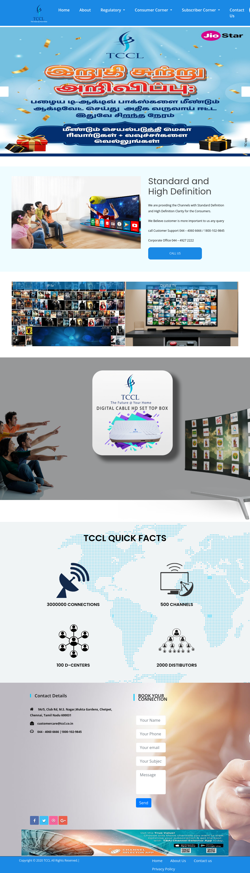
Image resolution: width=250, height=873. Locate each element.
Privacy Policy (163, 868)
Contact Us (237, 13)
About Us (178, 860)
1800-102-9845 (71, 732)
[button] (113, 10)
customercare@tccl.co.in (55, 723)
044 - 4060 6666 (48, 732)
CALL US (175, 253)
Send (143, 803)
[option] (125, 92)
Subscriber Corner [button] (199, 10)
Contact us (203, 860)
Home (66, 10)
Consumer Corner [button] (152, 10)
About (85, 10)
